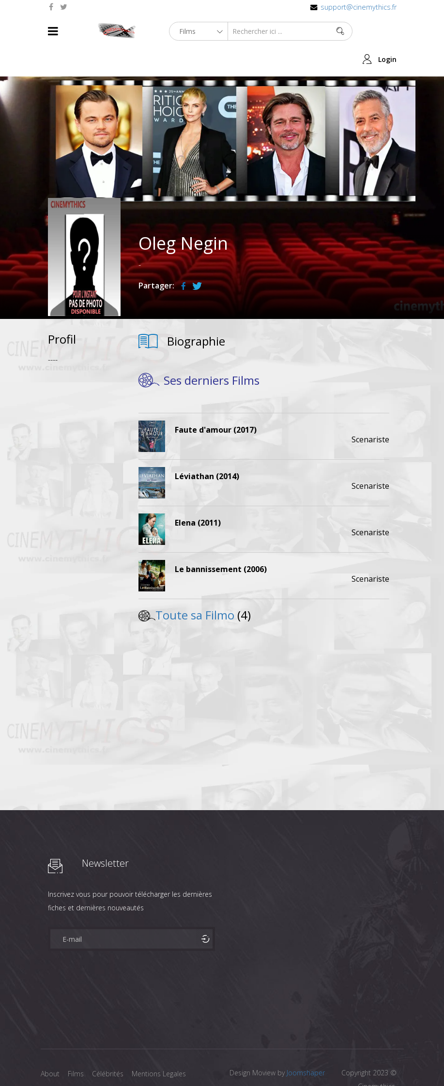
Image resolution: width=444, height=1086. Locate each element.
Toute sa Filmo (194, 587)
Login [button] (387, 31)
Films (77, 1045)
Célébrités (110, 1045)
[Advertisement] (84, 488)
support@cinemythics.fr (359, 7)
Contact (53, 1061)
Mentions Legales (163, 1045)
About (50, 1045)
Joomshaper (306, 1044)
